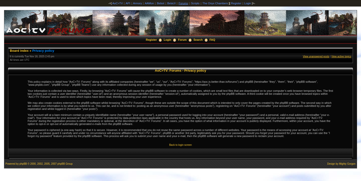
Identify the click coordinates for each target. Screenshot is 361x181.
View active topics (341, 56)
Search (198, 39)
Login (247, 3)
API (128, 3)
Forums (183, 3)
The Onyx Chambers (215, 3)
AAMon (149, 3)
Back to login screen (180, 145)
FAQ (212, 39)
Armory (137, 3)
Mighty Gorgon (347, 163)
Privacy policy (43, 51)
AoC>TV (117, 3)
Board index (19, 51)
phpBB (23, 163)
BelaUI (171, 3)
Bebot (160, 3)
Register (236, 3)
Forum (182, 39)
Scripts (195, 3)
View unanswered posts (316, 56)
